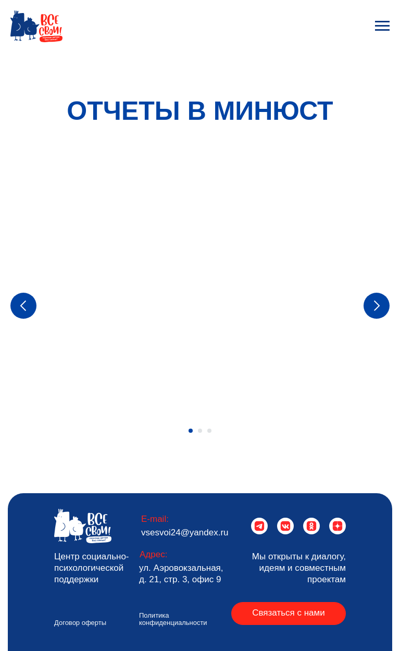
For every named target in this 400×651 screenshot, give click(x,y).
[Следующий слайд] (377, 306)
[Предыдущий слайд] (23, 306)
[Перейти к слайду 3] (209, 431)
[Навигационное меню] (382, 26)
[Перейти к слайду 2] (200, 431)
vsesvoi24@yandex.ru (185, 532)
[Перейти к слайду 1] (191, 431)
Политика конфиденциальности (173, 619)
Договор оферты (80, 623)
